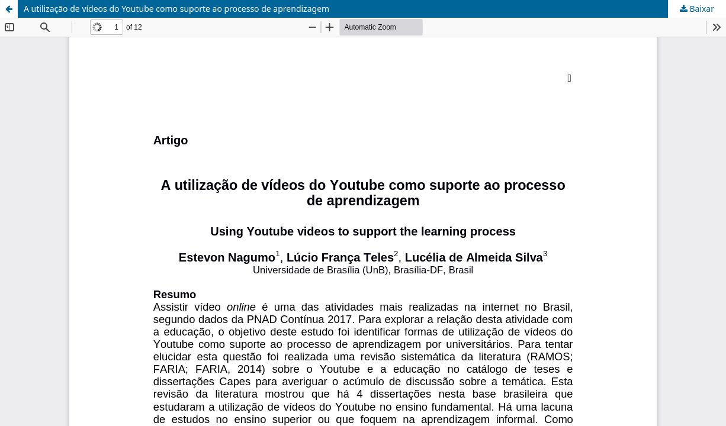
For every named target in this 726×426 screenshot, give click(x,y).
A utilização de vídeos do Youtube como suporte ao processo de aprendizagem (176, 8)
